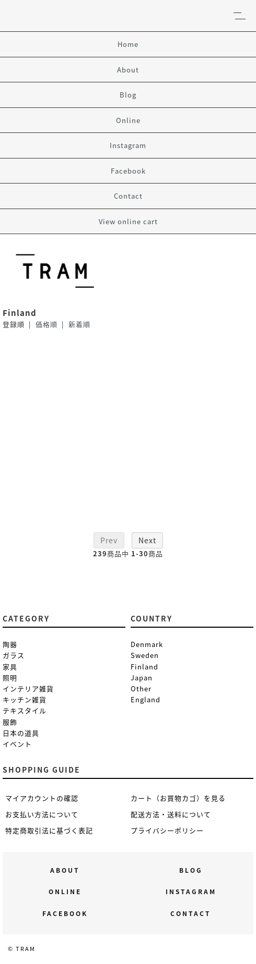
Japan (142, 677)
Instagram (128, 145)
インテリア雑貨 (28, 688)
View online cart (128, 221)
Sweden (145, 655)
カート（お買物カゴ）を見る (178, 798)
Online (128, 120)
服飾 (10, 722)
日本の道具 (21, 733)
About (128, 70)
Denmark (147, 644)
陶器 (10, 644)
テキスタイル (24, 710)
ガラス (14, 655)
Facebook (128, 171)
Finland (144, 667)
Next (147, 540)
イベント (17, 744)
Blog (128, 95)
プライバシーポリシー (167, 830)
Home (128, 44)
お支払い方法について (41, 814)
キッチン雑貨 (24, 699)
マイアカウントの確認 (41, 798)
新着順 (79, 324)
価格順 (46, 324)
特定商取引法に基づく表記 (49, 830)
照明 (10, 677)
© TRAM (22, 948)
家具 (10, 667)
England (145, 699)
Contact (128, 196)
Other (141, 688)
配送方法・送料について (171, 814)
